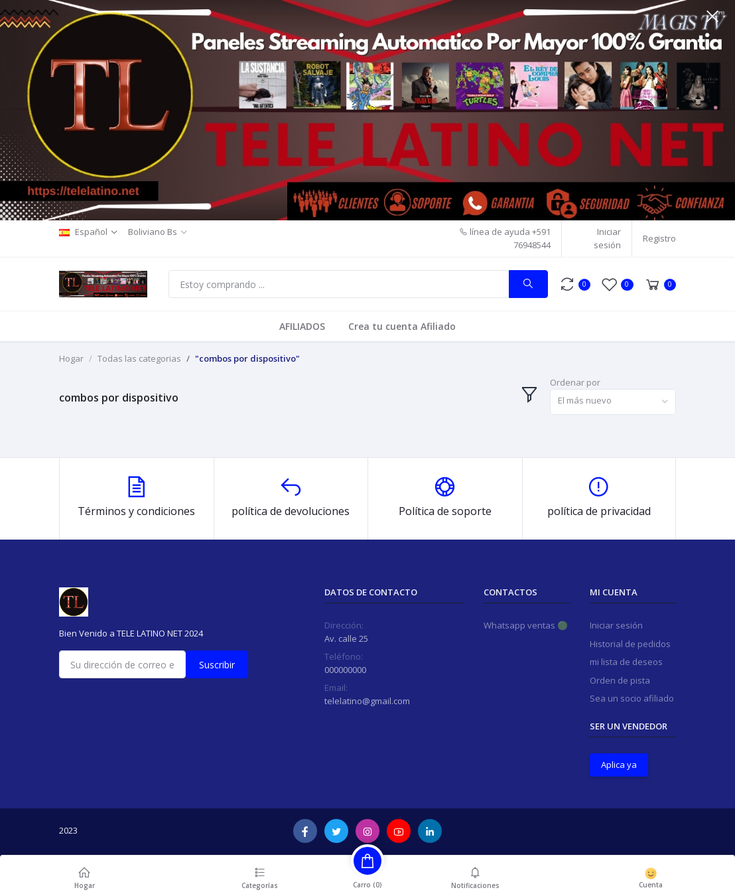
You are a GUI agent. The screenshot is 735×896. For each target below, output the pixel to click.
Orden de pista (620, 680)
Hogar (71, 358)
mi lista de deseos (626, 662)
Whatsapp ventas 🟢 (526, 625)
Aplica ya (619, 765)
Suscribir (217, 664)
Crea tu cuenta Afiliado (402, 326)
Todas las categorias (139, 358)
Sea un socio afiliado (632, 698)
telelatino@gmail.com (367, 701)
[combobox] (613, 402)
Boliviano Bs (152, 232)
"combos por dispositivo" (247, 358)
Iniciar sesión (607, 238)
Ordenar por (575, 382)
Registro (659, 238)
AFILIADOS (302, 326)
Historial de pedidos (630, 644)
